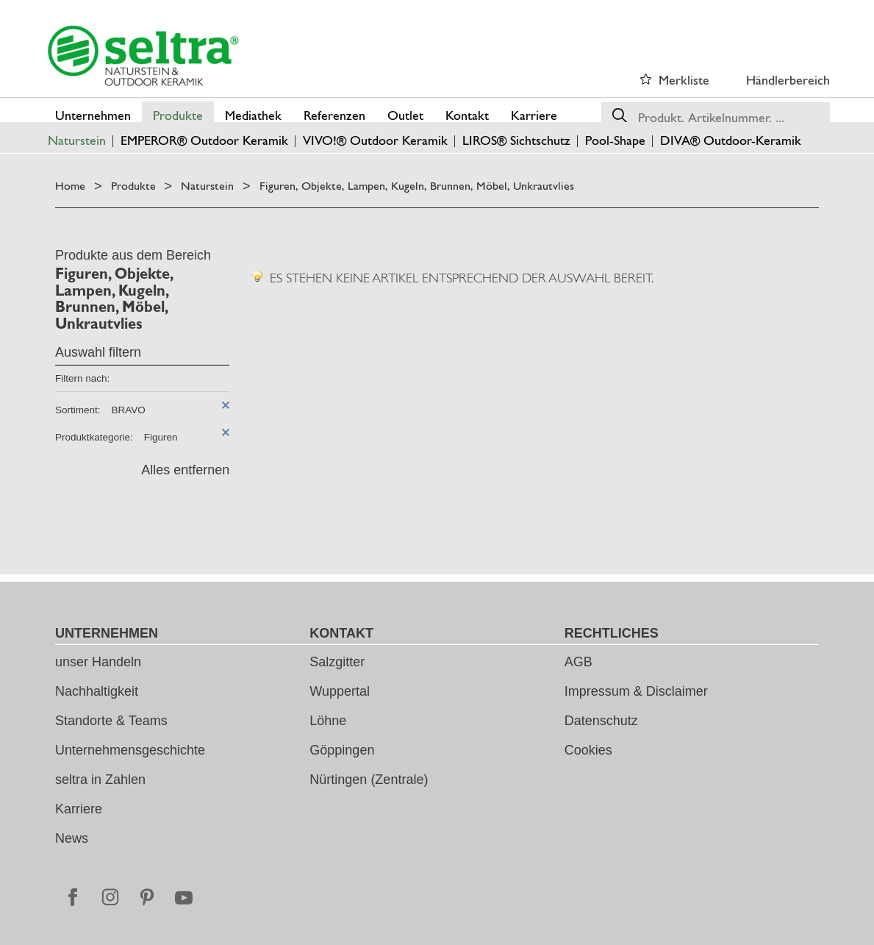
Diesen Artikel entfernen (225, 405)
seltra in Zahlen (100, 779)
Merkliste (684, 80)
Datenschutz (601, 720)
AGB (578, 662)
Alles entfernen (185, 470)
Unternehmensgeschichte (130, 750)
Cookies (588, 750)
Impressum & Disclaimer (636, 691)
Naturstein (207, 186)
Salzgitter (337, 662)
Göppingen (341, 750)
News (71, 838)
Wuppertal (339, 691)
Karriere (78, 809)
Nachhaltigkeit (96, 691)
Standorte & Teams (111, 720)
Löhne (327, 720)
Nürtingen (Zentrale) (368, 779)
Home (70, 186)
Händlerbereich (788, 80)
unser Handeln (98, 662)
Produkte (133, 186)
